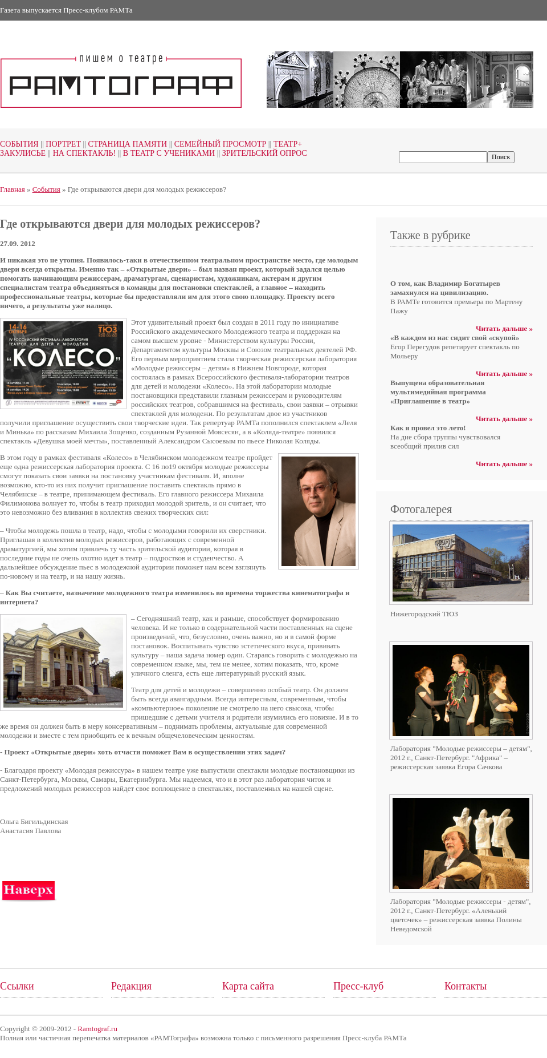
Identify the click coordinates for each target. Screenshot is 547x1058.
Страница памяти (124, 144)
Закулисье (23, 153)
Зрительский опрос (261, 153)
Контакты (465, 986)
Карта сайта (248, 986)
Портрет (60, 144)
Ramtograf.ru (97, 1028)
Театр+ (284, 144)
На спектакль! (81, 153)
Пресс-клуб (358, 986)
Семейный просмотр (216, 144)
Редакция (131, 986)
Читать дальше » (504, 328)
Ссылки (17, 986)
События (19, 144)
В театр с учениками (165, 153)
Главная (12, 189)
